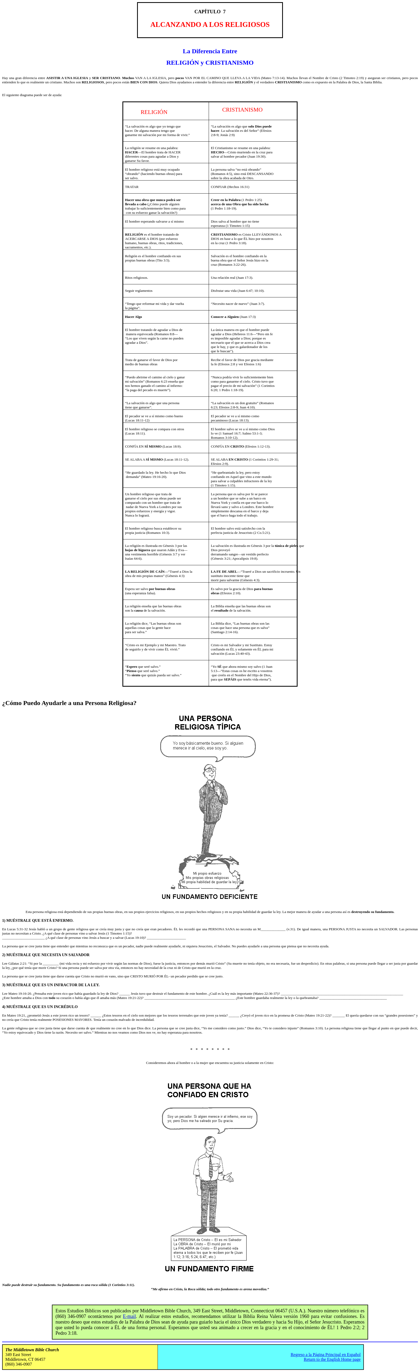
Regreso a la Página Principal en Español (326, 1354)
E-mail (129, 1316)
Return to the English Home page (332, 1359)
